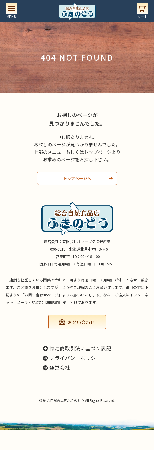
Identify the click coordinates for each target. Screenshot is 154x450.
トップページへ (77, 178)
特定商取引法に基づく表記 (77, 348)
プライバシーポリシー (72, 357)
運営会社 (56, 367)
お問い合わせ (81, 322)
